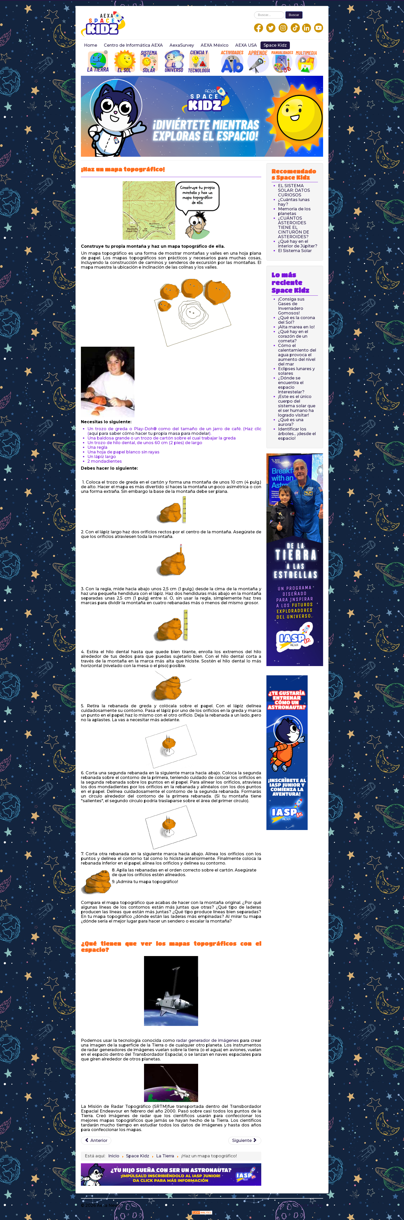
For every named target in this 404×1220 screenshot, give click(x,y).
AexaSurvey (182, 45)
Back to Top (310, 1205)
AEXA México (215, 45)
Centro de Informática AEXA (133, 45)
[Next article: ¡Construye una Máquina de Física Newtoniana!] (244, 1140)
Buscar (294, 15)
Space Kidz (275, 45)
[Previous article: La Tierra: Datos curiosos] (96, 1140)
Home (90, 45)
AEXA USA (246, 45)
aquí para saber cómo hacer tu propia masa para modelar (149, 433)
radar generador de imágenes (207, 1040)
